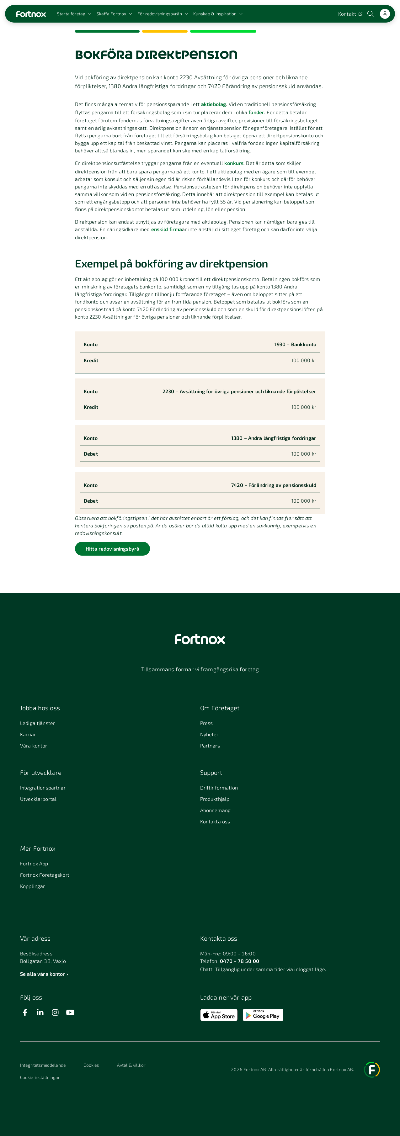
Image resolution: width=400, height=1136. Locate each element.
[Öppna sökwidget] (371, 14)
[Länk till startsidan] (31, 14)
